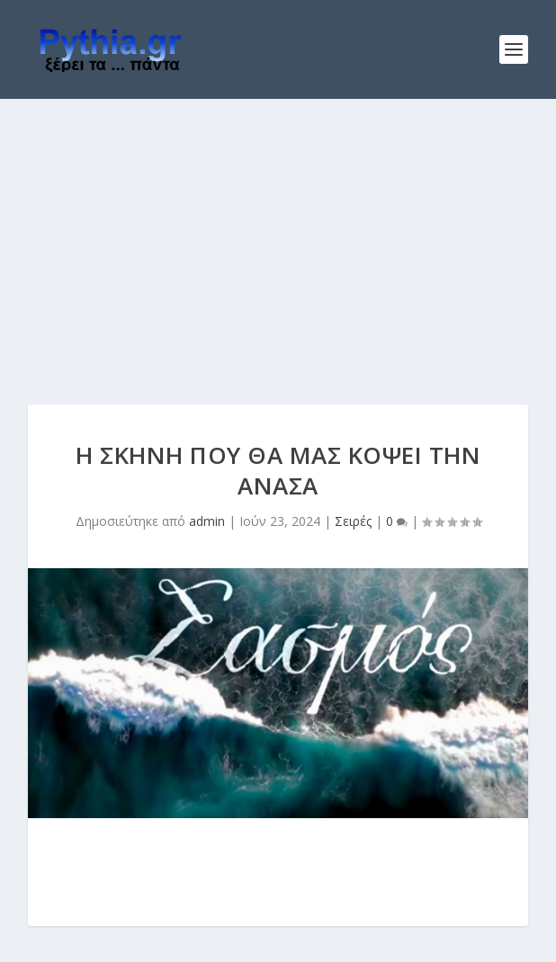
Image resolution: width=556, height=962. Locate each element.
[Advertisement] (278, 234)
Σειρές (353, 521)
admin (207, 521)
